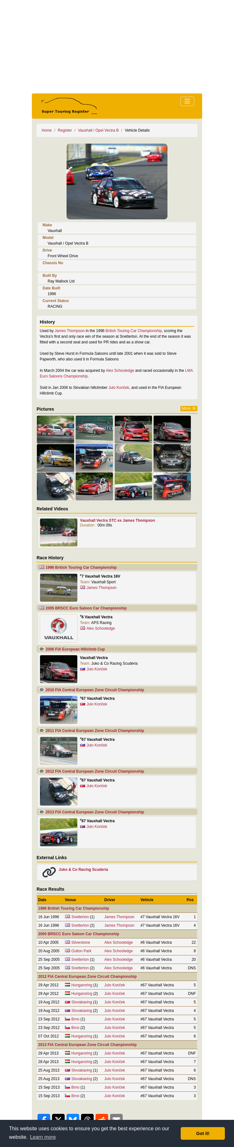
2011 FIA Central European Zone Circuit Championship (95, 730)
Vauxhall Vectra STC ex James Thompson (117, 520)
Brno (75, 1019)
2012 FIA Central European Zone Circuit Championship (95, 771)
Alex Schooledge (120, 370)
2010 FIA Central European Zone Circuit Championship (95, 690)
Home (47, 130)
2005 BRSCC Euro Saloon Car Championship (86, 608)
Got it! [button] (202, 1133)
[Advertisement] (117, 47)
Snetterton (80, 917)
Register (65, 130)
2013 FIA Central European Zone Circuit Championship (95, 812)
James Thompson (70, 331)
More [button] (186, 408)
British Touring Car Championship (134, 331)
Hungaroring (81, 985)
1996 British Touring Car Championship (81, 567)
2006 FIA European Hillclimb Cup (75, 649)
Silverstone (80, 942)
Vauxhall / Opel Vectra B (98, 130)
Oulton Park (81, 951)
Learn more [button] (43, 1137)
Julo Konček (118, 387)
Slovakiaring (81, 1002)
